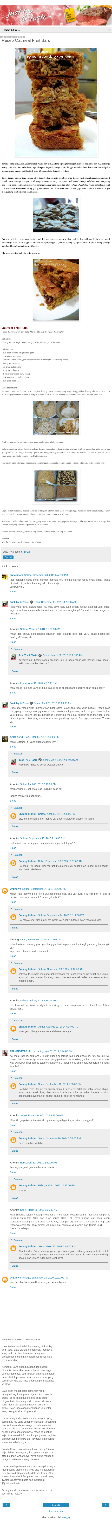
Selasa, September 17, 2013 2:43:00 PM (42, 838)
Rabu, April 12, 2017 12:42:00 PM (56, 1185)
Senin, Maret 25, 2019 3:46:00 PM (57, 1246)
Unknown (15, 889)
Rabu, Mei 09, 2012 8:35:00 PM (41, 737)
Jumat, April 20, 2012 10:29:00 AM (52, 703)
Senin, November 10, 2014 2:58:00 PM (59, 1138)
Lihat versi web (56, 1511)
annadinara (16, 575)
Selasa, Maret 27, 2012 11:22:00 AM (63, 655)
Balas (13, 591)
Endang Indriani (27, 814)
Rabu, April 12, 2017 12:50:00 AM (38, 1162)
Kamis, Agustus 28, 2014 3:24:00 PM (52, 1051)
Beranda (56, 1505)
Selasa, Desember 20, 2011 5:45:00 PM (46, 575)
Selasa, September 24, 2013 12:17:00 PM (61, 915)
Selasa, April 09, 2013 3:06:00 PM (56, 814)
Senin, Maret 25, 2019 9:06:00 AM (38, 1210)
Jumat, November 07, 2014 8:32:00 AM (41, 1115)
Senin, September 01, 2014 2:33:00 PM (59, 1084)
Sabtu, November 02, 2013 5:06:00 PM (41, 939)
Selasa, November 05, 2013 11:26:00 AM (60, 969)
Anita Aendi (16, 737)
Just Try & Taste (19, 602)
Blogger (66, 1517)
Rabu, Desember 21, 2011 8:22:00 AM (55, 602)
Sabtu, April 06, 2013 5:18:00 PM (38, 784)
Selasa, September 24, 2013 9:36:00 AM (44, 889)
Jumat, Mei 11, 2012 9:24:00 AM (60, 760)
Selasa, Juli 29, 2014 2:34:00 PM (38, 1000)
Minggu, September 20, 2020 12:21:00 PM (45, 1277)
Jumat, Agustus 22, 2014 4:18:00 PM (58, 1026)
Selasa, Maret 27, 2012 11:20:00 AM (40, 629)
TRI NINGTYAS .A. (20, 1051)
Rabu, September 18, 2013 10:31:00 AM (60, 861)
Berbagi (8, 557)
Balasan (18, 649)
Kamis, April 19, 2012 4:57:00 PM (38, 683)
